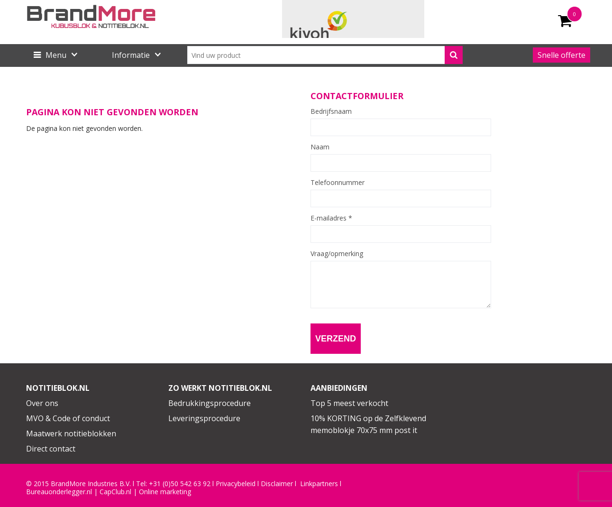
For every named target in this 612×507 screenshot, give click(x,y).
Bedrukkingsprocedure (209, 403)
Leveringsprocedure (204, 418)
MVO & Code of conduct (68, 418)
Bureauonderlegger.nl (59, 492)
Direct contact (50, 448)
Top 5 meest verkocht (349, 403)
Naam (320, 147)
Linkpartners (319, 484)
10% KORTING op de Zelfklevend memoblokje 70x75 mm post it (368, 424)
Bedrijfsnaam (331, 111)
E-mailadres (331, 218)
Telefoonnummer (338, 182)
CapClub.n (115, 492)
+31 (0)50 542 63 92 (179, 484)
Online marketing (165, 492)
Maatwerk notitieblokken (71, 433)
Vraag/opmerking (337, 253)
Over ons (42, 403)
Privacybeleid (236, 484)
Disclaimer (277, 484)
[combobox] (325, 55)
